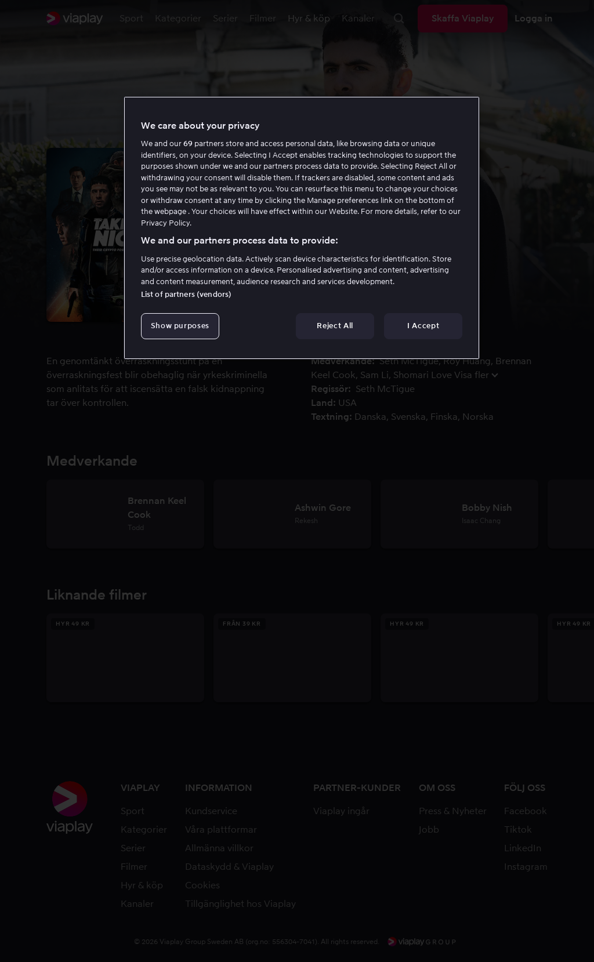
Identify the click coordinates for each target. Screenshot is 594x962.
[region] (302, 228)
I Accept (423, 325)
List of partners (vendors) (186, 294)
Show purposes (180, 325)
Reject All (335, 325)
